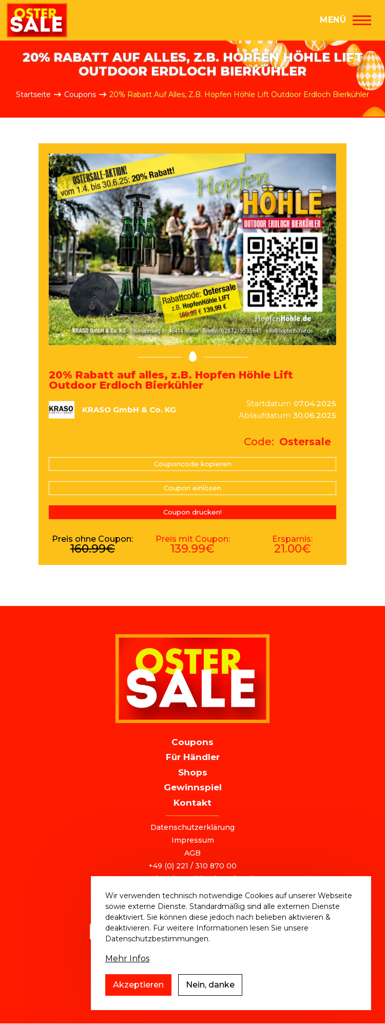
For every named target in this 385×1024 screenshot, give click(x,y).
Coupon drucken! (192, 512)
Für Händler (193, 757)
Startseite (33, 94)
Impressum (192, 840)
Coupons (80, 94)
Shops (192, 772)
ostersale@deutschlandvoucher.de (192, 878)
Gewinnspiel (193, 787)
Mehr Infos (127, 969)
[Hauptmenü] (345, 20)
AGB (192, 853)
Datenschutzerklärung (192, 827)
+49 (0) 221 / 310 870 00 (192, 865)
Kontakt (192, 803)
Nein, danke (210, 995)
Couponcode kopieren (193, 464)
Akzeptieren (138, 995)
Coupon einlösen (192, 488)
